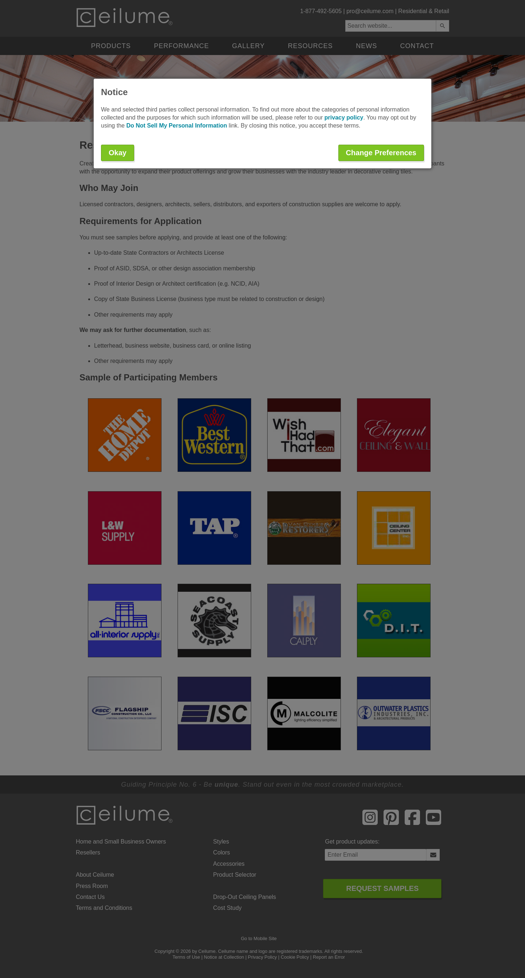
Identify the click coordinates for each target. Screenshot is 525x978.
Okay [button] (118, 153)
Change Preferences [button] (381, 153)
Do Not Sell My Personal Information (176, 125)
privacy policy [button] (343, 117)
